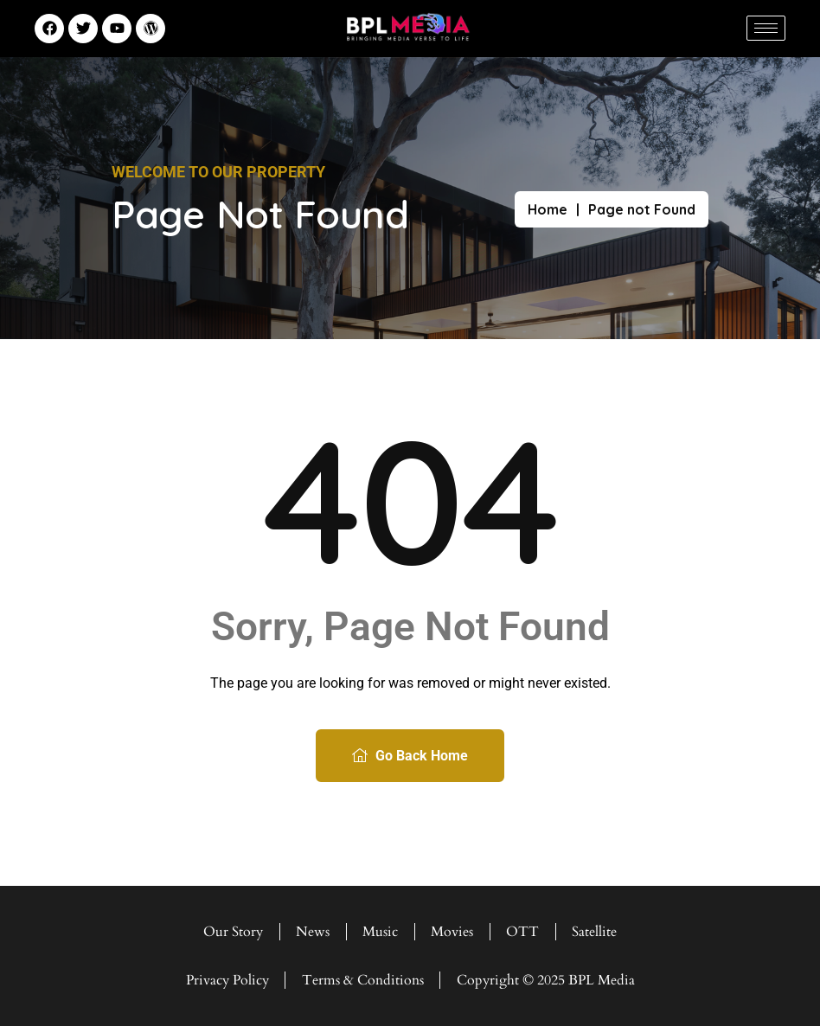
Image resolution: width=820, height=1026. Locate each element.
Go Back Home (410, 755)
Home (547, 209)
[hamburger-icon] (765, 28)
